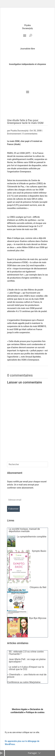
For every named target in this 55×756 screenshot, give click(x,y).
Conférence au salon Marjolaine (23, 682)
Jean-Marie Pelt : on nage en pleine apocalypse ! (27, 660)
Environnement (14, 134)
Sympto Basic (39, 551)
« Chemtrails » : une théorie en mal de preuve (26, 675)
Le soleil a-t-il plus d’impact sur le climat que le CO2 (26, 668)
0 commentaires (29, 134)
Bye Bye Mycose (37, 618)
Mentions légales (20, 709)
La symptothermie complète (31, 536)
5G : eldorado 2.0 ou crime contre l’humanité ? (26, 652)
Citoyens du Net (38, 587)
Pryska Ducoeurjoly (19, 130)
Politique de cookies (35, 712)
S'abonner (13, 509)
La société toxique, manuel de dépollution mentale (24, 530)
